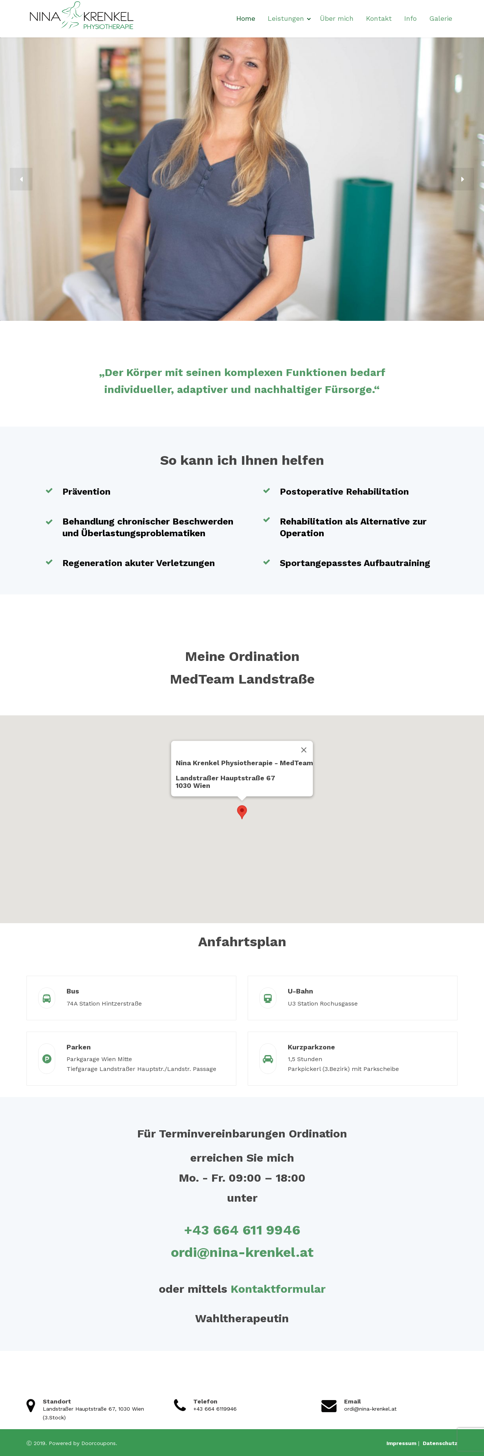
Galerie (440, 18)
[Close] (304, 750)
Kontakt (379, 18)
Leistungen (286, 18)
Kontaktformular (278, 1288)
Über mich (337, 18)
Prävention (86, 491)
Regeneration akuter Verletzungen (138, 563)
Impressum (401, 1443)
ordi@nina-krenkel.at (242, 1252)
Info (410, 18)
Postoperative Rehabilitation (344, 491)
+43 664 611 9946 (242, 1230)
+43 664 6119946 (215, 1409)
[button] (21, 179)
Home (245, 18)
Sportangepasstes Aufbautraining (355, 563)
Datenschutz (439, 1443)
